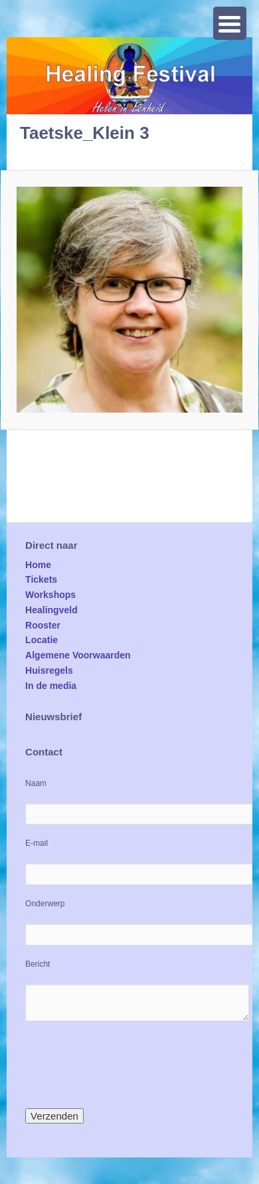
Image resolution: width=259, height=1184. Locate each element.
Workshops (50, 594)
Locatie (41, 640)
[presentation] (126, 1064)
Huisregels (49, 670)
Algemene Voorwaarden (77, 655)
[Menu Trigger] (229, 23)
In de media (50, 685)
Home (38, 564)
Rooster (42, 625)
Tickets (41, 579)
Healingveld (51, 610)
